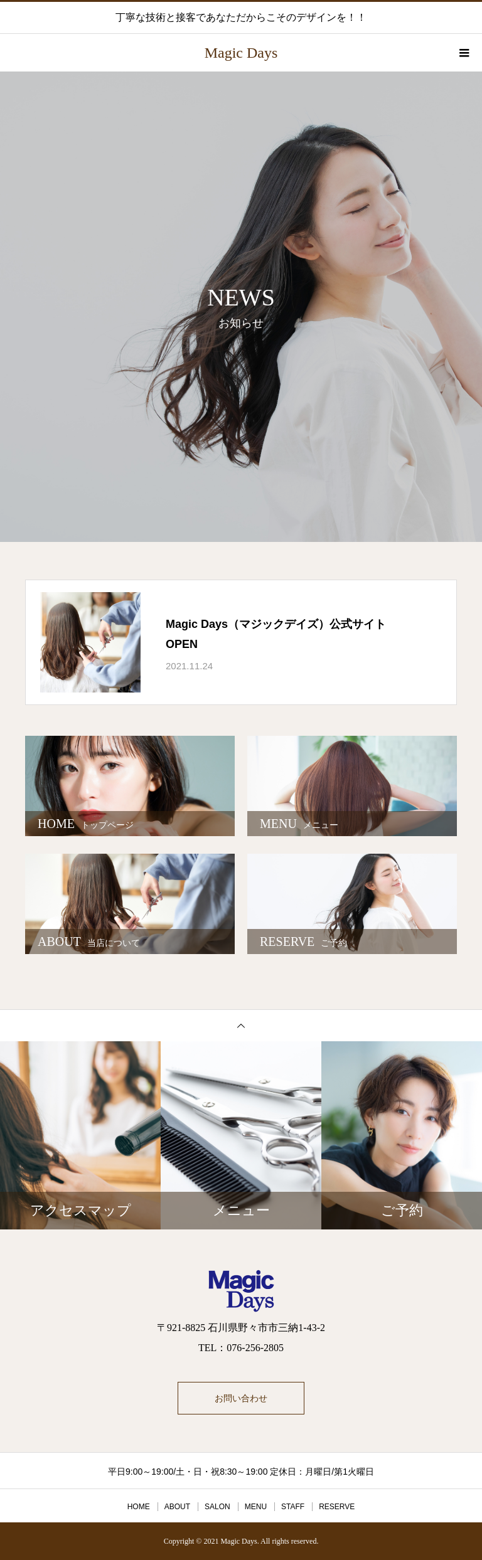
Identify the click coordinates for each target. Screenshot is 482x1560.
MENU (256, 1506)
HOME (138, 1506)
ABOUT (177, 1506)
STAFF (292, 1506)
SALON (217, 1506)
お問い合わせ (241, 1398)
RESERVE (337, 1506)
